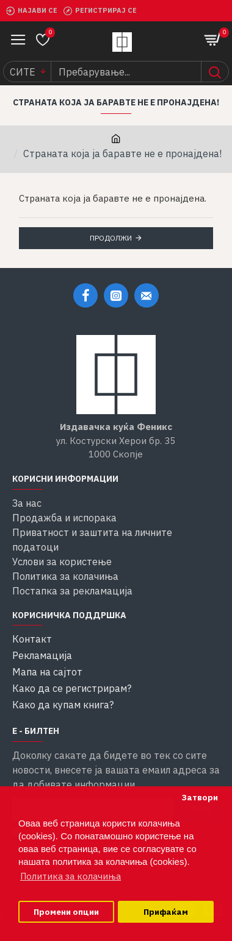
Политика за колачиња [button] (70, 876)
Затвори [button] (199, 797)
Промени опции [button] (66, 911)
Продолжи (111, 237)
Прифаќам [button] (165, 911)
